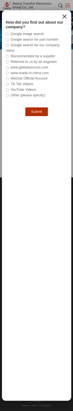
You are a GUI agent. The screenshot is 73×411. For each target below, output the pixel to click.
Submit (36, 112)
